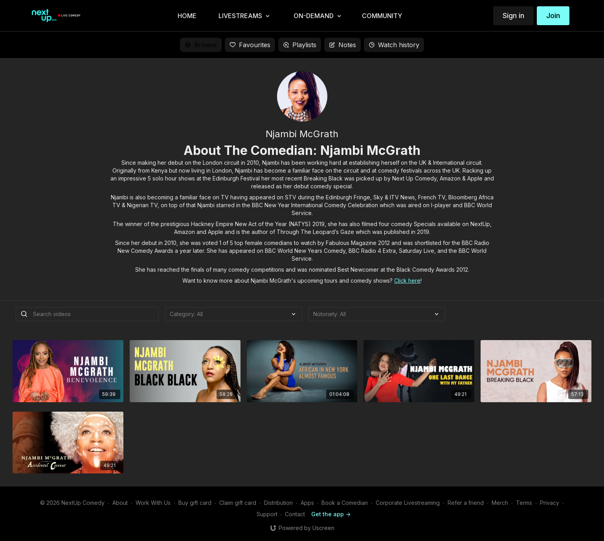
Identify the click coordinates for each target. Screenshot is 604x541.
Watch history (394, 45)
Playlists (299, 45)
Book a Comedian (344, 502)
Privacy (549, 502)
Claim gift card (237, 502)
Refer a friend (466, 502)
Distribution (278, 502)
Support (267, 514)
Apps (307, 502)
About (120, 502)
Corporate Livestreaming (408, 502)
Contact (295, 514)
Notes (342, 45)
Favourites (249, 45)
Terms (524, 502)
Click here (407, 280)
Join (553, 15)
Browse (201, 45)
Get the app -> (331, 514)
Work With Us (153, 502)
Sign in (513, 15)
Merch (500, 502)
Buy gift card (194, 502)
